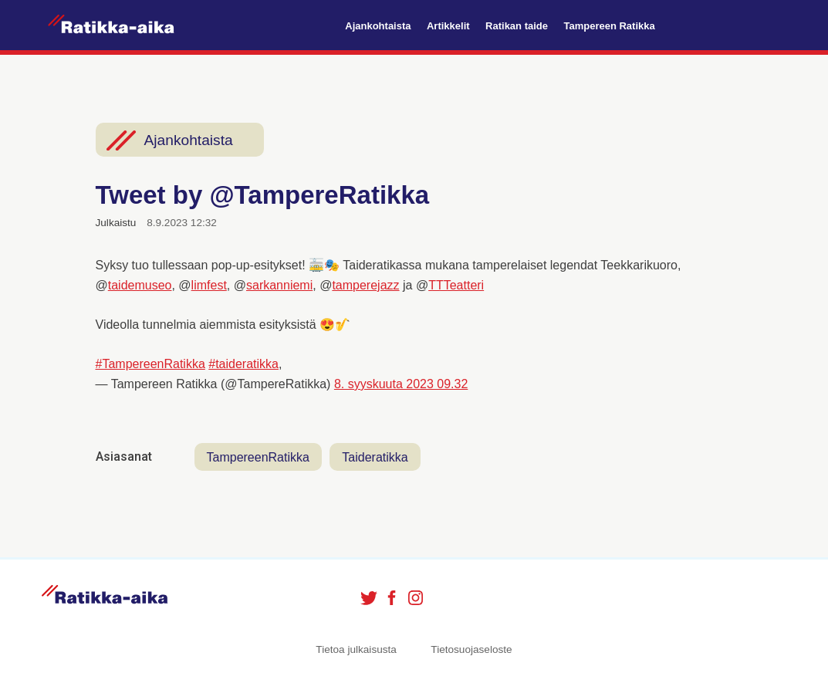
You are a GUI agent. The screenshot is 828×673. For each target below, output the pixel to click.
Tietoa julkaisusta (356, 649)
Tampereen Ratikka (608, 26)
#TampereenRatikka (150, 363)
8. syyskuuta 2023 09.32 (401, 384)
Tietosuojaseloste (471, 649)
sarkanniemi (279, 285)
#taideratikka (243, 363)
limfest (209, 285)
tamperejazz (365, 285)
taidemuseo (140, 285)
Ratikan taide (516, 26)
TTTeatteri (456, 285)
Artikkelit (448, 26)
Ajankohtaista (378, 26)
